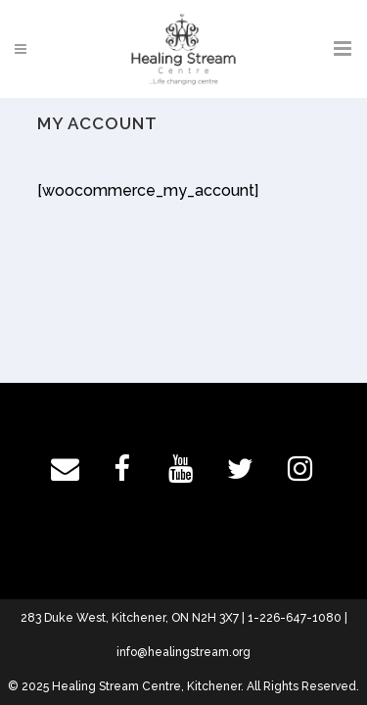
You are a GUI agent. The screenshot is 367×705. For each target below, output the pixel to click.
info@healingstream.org (183, 652)
